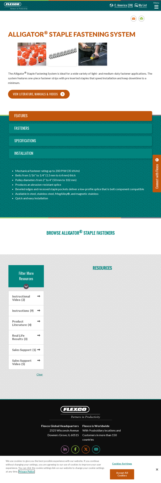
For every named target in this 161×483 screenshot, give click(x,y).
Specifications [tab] (25, 140)
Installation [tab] (23, 153)
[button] (118, 5)
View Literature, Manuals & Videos (35, 94)
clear (40, 374)
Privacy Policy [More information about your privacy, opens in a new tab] (26, 471)
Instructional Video (21, 298)
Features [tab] (21, 115)
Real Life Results (19, 337)
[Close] (157, 470)
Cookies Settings (122, 463)
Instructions (22, 310)
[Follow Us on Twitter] (86, 449)
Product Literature (21, 323)
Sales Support (24, 350)
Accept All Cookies (122, 474)
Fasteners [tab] (21, 128)
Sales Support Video (22, 362)
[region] (80, 469)
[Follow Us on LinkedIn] (65, 449)
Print (141, 18)
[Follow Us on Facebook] (75, 449)
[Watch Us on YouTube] (96, 449)
